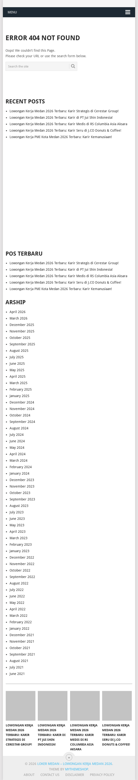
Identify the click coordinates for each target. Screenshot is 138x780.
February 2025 (21, 389)
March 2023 (19, 538)
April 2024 (18, 454)
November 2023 (22, 486)
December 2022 (22, 557)
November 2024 (22, 409)
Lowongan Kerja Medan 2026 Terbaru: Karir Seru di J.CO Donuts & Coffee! (65, 130)
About (29, 775)
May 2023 (17, 525)
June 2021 (17, 674)
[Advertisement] (69, 191)
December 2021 (22, 635)
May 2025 (17, 370)
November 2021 (22, 641)
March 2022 (19, 615)
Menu (12, 12)
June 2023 (17, 519)
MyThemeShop (76, 769)
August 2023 (19, 506)
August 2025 (19, 351)
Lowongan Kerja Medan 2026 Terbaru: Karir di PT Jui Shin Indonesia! (61, 117)
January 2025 (19, 396)
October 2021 (20, 648)
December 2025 (22, 325)
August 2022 (19, 583)
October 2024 (20, 415)
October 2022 (20, 570)
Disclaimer (74, 775)
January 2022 (19, 628)
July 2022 (17, 590)
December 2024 (22, 402)
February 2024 (21, 467)
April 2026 (18, 312)
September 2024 (22, 422)
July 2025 (17, 357)
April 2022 (18, 609)
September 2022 (22, 577)
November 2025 (22, 331)
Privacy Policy (102, 775)
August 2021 (19, 661)
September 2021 (22, 654)
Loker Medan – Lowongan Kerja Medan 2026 (74, 764)
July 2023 (17, 512)
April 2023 (18, 531)
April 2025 (18, 376)
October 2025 (20, 338)
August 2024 (19, 428)
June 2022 (17, 596)
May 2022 (17, 603)
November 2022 (22, 564)
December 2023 (22, 480)
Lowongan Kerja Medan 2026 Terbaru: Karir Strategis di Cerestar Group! (64, 111)
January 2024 (19, 473)
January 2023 (19, 551)
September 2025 (22, 344)
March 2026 (19, 318)
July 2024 (17, 435)
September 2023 (22, 499)
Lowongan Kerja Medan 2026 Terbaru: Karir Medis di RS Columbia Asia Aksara (68, 124)
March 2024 (19, 460)
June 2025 (17, 363)
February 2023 (21, 544)
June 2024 (17, 441)
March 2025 (19, 383)
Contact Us (49, 775)
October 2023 (20, 493)
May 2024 (17, 447)
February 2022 (21, 622)
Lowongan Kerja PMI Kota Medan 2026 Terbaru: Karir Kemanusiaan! (61, 137)
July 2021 (17, 667)
